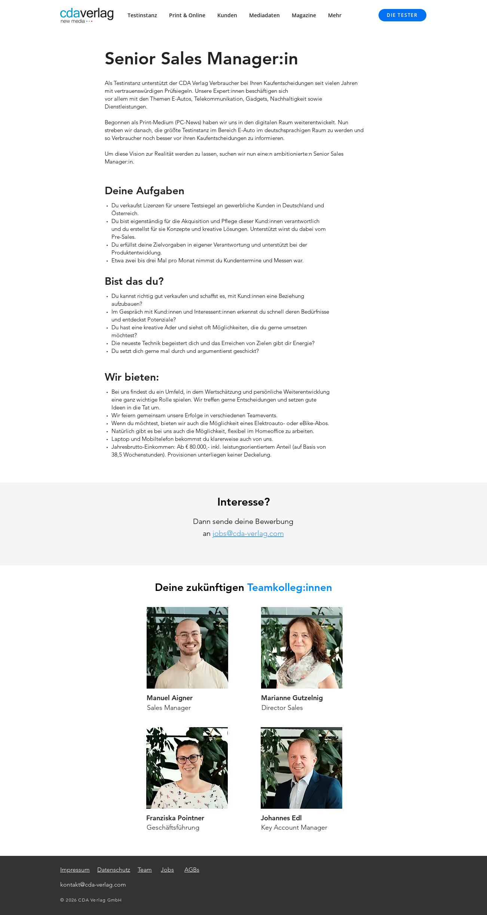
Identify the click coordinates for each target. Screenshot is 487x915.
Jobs (167, 869)
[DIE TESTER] (402, 15)
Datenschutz (113, 869)
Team (145, 869)
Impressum (75, 869)
